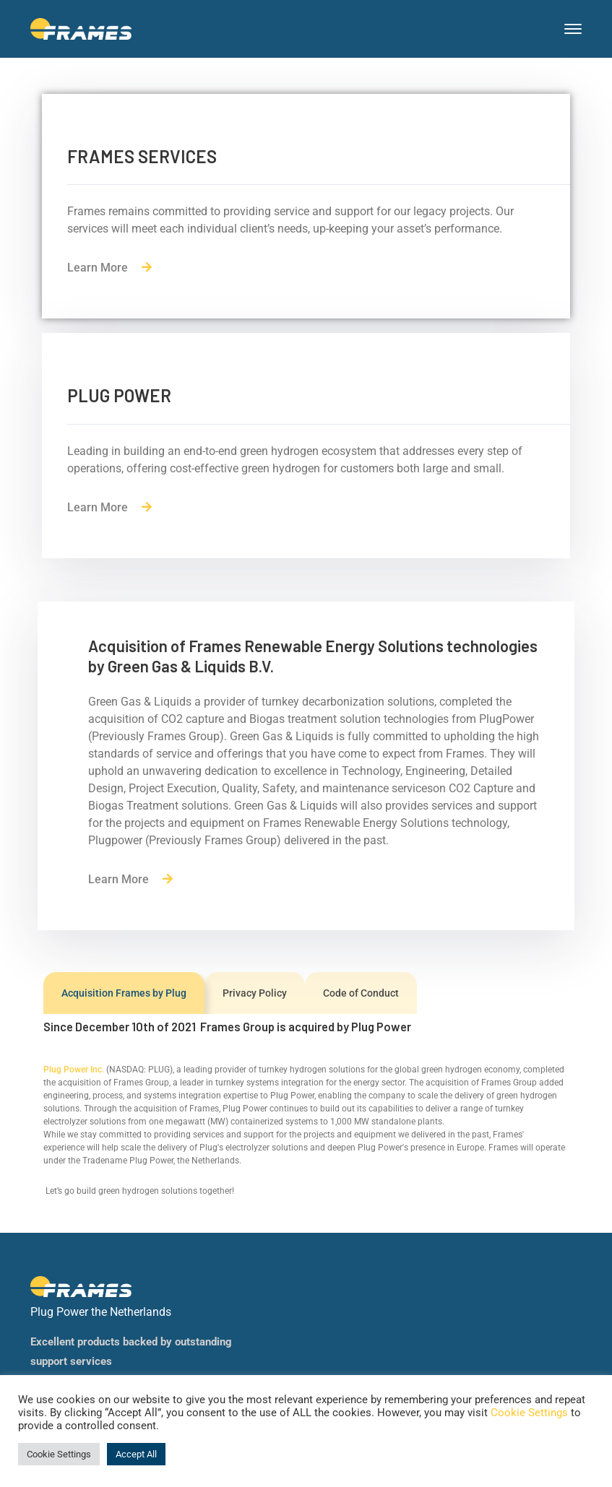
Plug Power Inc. (73, 1070)
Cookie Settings (529, 1412)
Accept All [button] (136, 1454)
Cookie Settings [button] (59, 1454)
